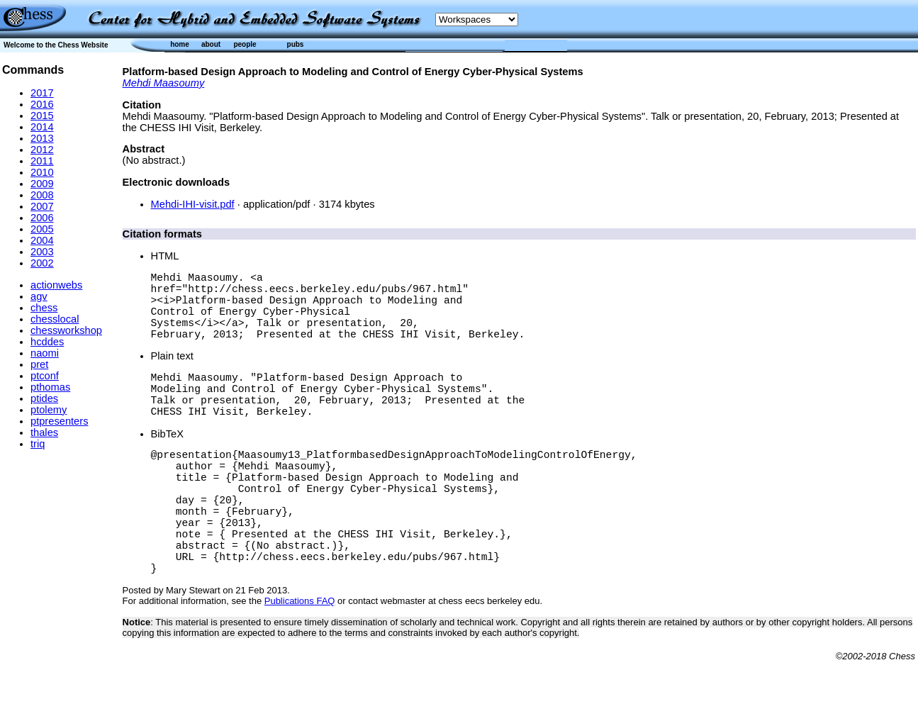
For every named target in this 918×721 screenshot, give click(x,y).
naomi (44, 353)
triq (37, 443)
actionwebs (56, 285)
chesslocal (54, 319)
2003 (42, 251)
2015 (42, 115)
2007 (42, 206)
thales (44, 432)
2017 (42, 93)
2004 (42, 240)
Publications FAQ (299, 660)
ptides (44, 398)
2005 (42, 229)
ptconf (44, 375)
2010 (42, 172)
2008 (42, 195)
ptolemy (48, 409)
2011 (42, 161)
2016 (42, 104)
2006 (42, 217)
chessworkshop (66, 330)
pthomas (50, 387)
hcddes (47, 341)
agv (38, 296)
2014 (42, 127)
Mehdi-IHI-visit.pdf (193, 204)
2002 (42, 263)
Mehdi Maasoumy (164, 83)
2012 (42, 149)
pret (39, 364)
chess (43, 307)
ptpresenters (59, 421)
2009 (42, 183)
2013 (42, 138)
